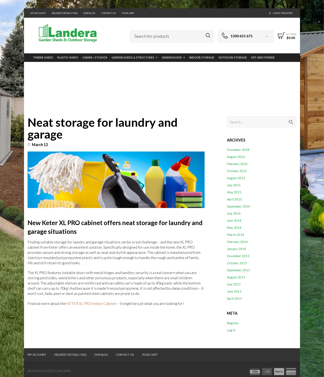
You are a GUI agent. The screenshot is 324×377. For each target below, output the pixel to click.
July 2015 (233, 185)
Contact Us (108, 13)
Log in (231, 330)
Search (208, 35)
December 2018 (238, 150)
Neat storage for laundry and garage (103, 128)
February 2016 (237, 164)
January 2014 (236, 249)
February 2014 (237, 242)
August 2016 (236, 157)
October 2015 (237, 171)
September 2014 (238, 206)
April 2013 (234, 298)
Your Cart (128, 13)
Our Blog (89, 13)
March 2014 (235, 235)
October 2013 (237, 263)
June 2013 (234, 291)
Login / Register (282, 13)
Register (233, 323)
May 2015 (234, 192)
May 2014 (234, 227)
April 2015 (234, 199)
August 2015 (236, 178)
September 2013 (238, 270)
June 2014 (234, 220)
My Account (38, 13)
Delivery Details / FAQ (64, 13)
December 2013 (238, 256)
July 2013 (233, 284)
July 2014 (233, 213)
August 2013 (236, 277)
